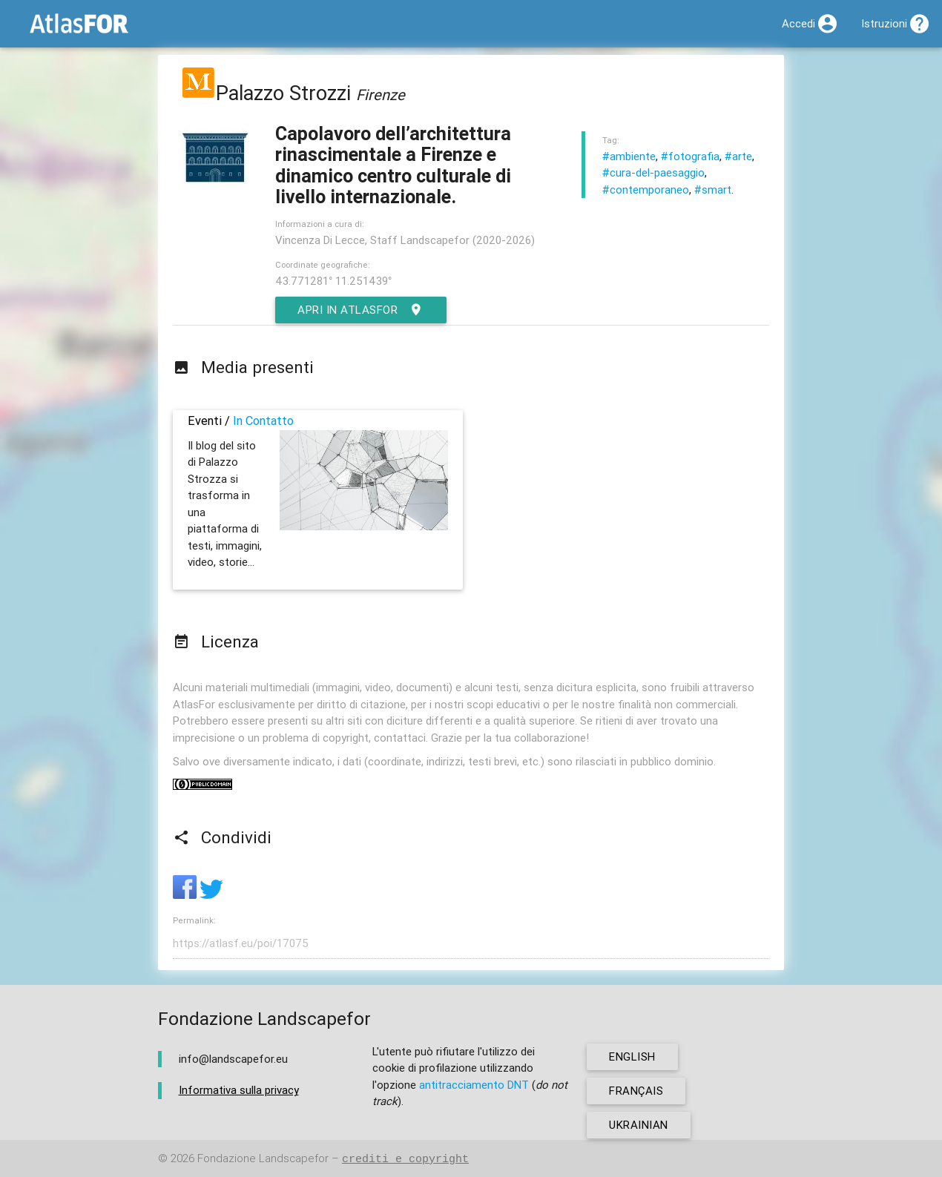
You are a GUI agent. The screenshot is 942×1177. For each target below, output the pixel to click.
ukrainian (638, 1125)
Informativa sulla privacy (239, 1090)
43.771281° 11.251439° (333, 281)
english (632, 1056)
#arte (738, 156)
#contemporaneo (645, 189)
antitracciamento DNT (474, 1085)
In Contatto (263, 420)
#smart (712, 189)
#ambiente (629, 156)
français (636, 1091)
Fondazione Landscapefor (263, 1159)
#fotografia (690, 156)
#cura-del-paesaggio (653, 172)
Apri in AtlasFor (360, 310)
